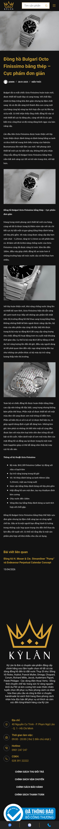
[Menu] (54, 5)
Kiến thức (36, 82)
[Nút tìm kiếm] (46, 5)
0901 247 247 (19, 750)
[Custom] (9, 825)
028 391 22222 (20, 760)
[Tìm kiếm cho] (32, 5)
